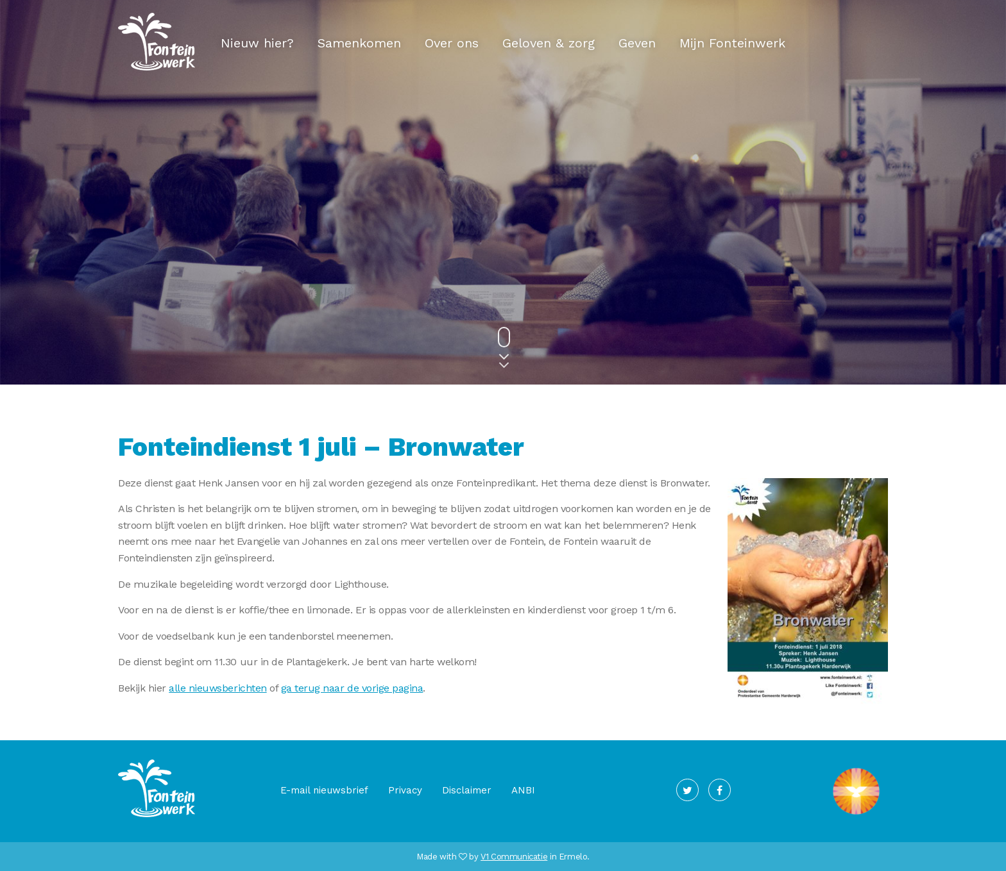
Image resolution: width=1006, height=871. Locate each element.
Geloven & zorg (548, 43)
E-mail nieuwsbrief (324, 790)
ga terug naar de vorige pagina (352, 688)
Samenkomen (359, 43)
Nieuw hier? (257, 43)
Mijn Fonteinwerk (732, 43)
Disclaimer (466, 790)
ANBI (523, 790)
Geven (637, 43)
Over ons (452, 43)
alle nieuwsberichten (217, 688)
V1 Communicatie (514, 856)
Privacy (405, 790)
